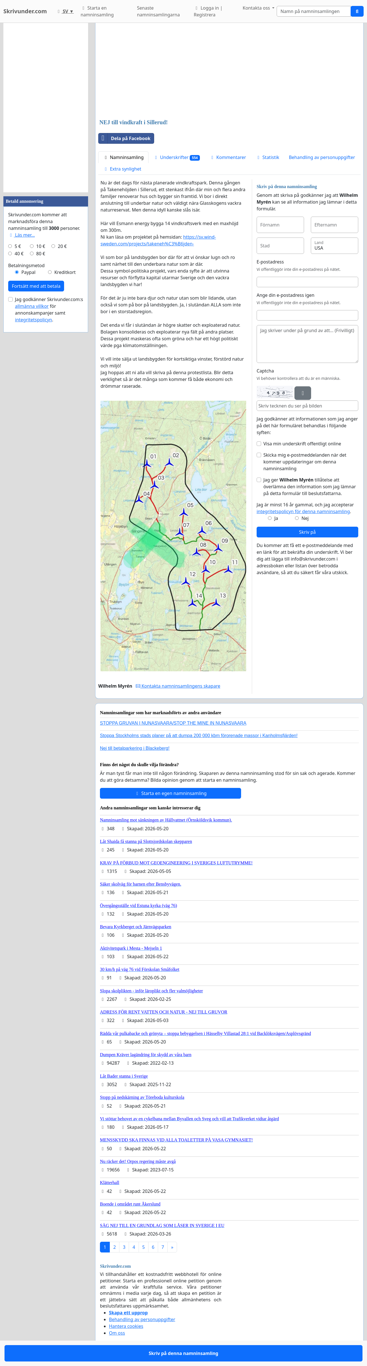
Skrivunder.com (25, 11)
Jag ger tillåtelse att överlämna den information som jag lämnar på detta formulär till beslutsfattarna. (309, 486)
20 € (62, 246)
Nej (305, 518)
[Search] (314, 11)
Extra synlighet (122, 169)
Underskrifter (176, 157)
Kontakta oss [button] (257, 8)
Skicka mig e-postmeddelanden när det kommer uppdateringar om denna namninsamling (304, 462)
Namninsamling (123, 157)
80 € (40, 253)
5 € (18, 246)
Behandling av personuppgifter (322, 157)
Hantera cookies (126, 1326)
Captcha (265, 371)
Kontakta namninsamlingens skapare (178, 686)
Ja (276, 518)
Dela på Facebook (124, 138)
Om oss (117, 1333)
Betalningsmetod (26, 265)
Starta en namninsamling (96, 11)
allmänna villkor (32, 306)
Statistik (267, 157)
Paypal (28, 272)
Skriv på (307, 532)
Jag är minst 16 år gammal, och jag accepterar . (305, 508)
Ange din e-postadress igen (285, 295)
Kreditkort (65, 272)
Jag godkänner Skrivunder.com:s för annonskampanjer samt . (49, 309)
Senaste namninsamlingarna (158, 11)
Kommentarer (227, 157)
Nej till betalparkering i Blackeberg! (134, 748)
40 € (19, 253)
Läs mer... (21, 235)
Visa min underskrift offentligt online (302, 444)
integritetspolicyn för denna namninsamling (303, 511)
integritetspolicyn (33, 320)
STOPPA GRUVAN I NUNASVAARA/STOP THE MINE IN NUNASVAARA (173, 723)
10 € (40, 246)
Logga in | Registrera (208, 11)
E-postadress (270, 262)
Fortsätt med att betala (36, 286)
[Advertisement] (229, 71)
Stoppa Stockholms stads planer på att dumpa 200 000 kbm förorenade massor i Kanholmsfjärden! (199, 735)
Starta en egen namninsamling (170, 793)
